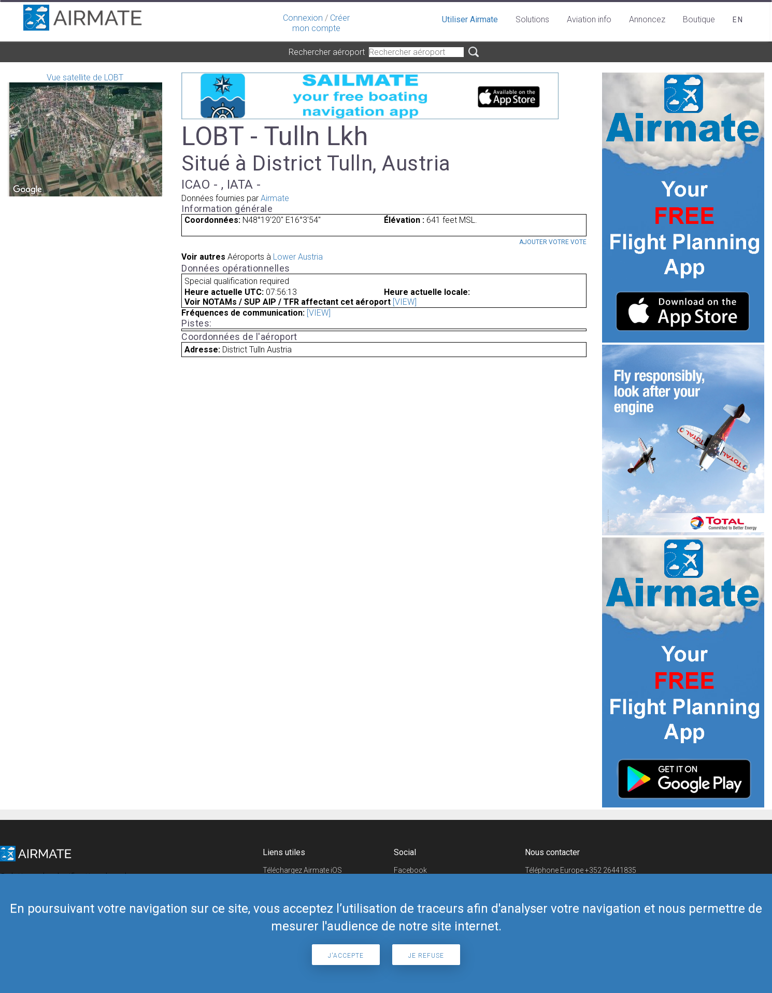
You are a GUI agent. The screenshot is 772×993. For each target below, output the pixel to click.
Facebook (410, 870)
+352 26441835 (610, 870)
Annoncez (647, 19)
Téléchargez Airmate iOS (302, 870)
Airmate (275, 198)
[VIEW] (405, 302)
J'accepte (346, 955)
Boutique (699, 19)
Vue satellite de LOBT (85, 134)
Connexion (303, 18)
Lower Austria (298, 257)
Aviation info (589, 19)
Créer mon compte (321, 23)
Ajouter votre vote (553, 242)
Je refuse (426, 955)
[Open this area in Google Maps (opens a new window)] (27, 189)
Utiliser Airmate (470, 19)
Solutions (532, 19)
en (738, 20)
